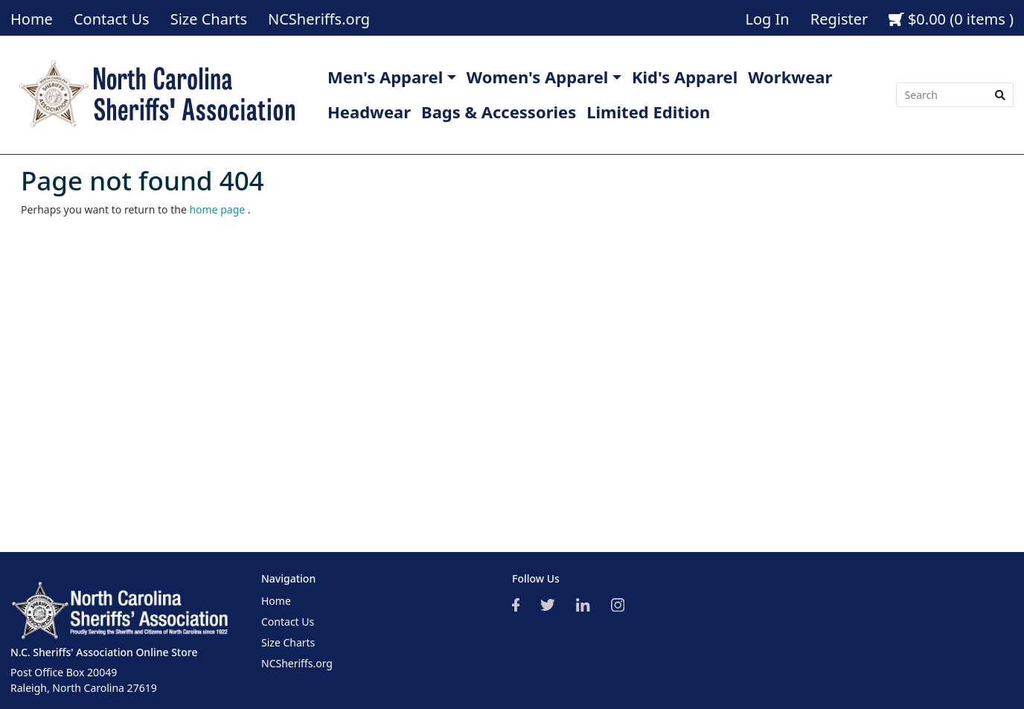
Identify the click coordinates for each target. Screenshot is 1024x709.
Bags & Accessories (498, 111)
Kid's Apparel (684, 76)
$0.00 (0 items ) (951, 19)
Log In (767, 19)
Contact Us (112, 19)
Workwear (790, 76)
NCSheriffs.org (319, 19)
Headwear (369, 111)
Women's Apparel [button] (538, 76)
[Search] (942, 95)
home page (218, 209)
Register (839, 19)
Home (31, 19)
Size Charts (208, 19)
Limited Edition (648, 111)
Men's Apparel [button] (385, 76)
